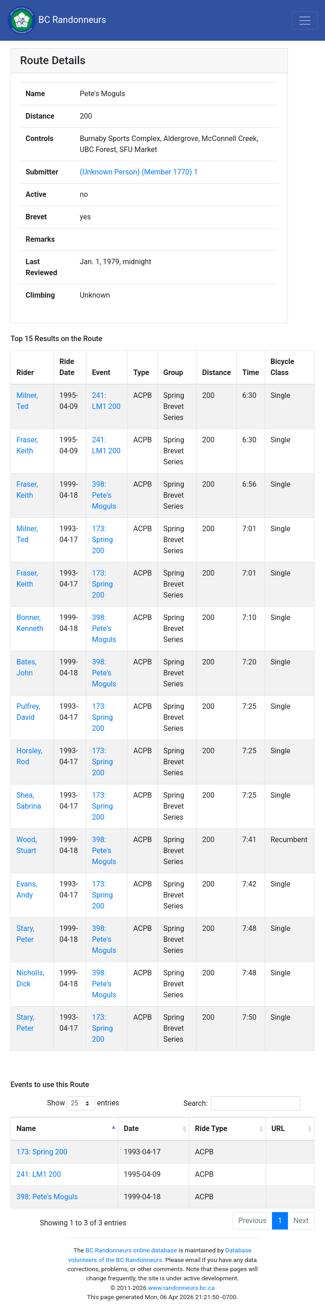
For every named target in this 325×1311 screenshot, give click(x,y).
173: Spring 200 (102, 539)
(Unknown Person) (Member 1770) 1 (139, 172)
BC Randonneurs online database (131, 1250)
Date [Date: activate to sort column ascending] (131, 1128)
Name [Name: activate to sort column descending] (26, 1128)
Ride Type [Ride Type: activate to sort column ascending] (211, 1128)
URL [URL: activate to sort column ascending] (278, 1128)
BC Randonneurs (56, 20)
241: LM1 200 (38, 1174)
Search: (241, 1103)
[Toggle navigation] (305, 20)
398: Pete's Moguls (104, 495)
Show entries (83, 1103)
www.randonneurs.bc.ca (181, 1287)
